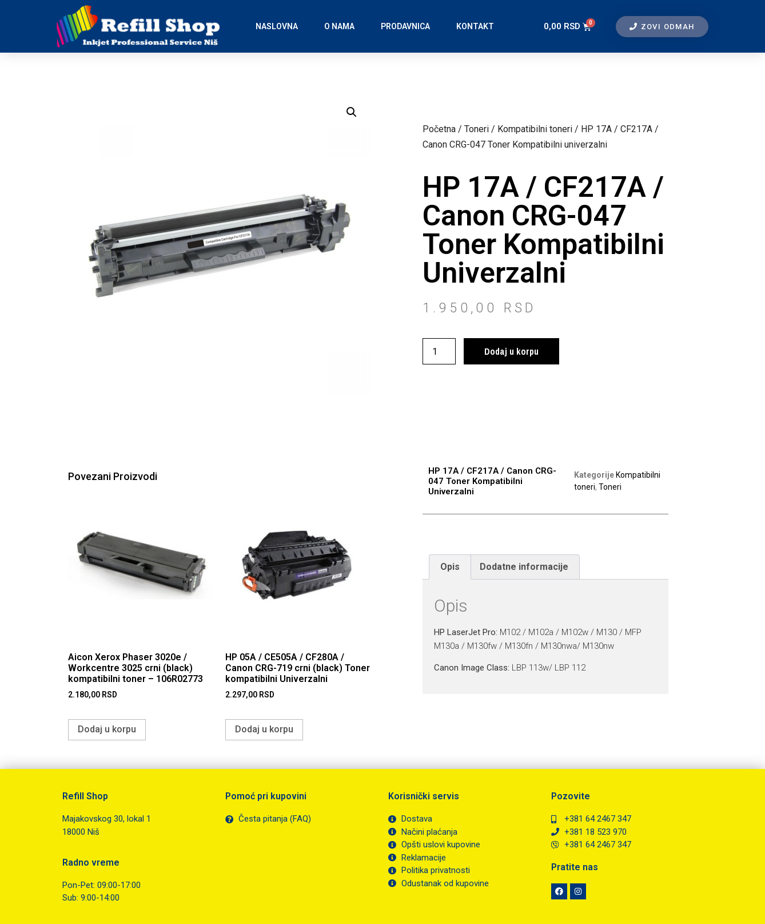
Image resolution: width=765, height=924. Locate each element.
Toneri (476, 129)
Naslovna (277, 26)
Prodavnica (405, 26)
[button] (351, 112)
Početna (439, 129)
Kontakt (475, 26)
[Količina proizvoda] (439, 351)
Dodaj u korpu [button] (107, 729)
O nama (339, 26)
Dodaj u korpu (511, 351)
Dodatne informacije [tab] (524, 566)
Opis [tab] (450, 566)
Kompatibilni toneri (534, 129)
